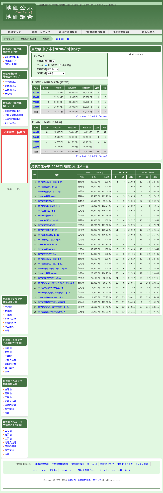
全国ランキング (107, 464)
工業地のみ (10, 89)
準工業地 (9, 326)
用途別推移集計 (122, 32)
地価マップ (14, 32)
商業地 (8, 310)
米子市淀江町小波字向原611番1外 (53, 306)
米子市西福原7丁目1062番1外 (51, 302)
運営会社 (54, 470)
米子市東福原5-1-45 (47, 196)
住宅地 (8, 307)
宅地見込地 (10, 318)
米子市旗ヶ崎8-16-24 (47, 244)
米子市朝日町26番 (46, 201)
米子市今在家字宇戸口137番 (51, 287)
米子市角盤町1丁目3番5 (49, 220)
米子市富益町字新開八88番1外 (52, 311)
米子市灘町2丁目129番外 (49, 278)
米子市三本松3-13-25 (47, 229)
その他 (8, 93)
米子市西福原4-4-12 (47, 215)
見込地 (36, 97)
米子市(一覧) (63, 38)
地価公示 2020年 (28, 38)
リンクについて (40, 470)
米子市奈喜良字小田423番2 (50, 297)
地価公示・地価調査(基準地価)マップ (84, 480)
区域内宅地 (10, 322)
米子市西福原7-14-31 (47, 186)
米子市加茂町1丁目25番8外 (50, 181)
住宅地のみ (10, 81)
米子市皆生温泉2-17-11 (48, 234)
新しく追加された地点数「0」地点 (91, 116)
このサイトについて (106, 470)
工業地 (8, 314)
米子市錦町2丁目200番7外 (50, 239)
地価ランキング (41, 32)
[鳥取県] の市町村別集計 (12, 62)
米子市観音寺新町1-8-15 (49, 205)
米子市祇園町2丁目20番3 (49, 258)
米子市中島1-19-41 (46, 249)
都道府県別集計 (68, 32)
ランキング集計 (142, 464)
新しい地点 (148, 32)
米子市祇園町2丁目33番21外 (51, 263)
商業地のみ (10, 85)
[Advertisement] (50, 16)
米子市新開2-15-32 (46, 225)
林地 (7, 330)
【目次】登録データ (86, 470)
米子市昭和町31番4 (47, 254)
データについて (67, 470)
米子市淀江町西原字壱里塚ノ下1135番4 (56, 282)
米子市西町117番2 (46, 210)
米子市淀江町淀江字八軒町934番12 (54, 292)
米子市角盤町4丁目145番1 (50, 191)
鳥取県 (46, 38)
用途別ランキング (125, 464)
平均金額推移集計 (95, 32)
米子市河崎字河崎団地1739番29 (52, 268)
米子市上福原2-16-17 (47, 273)
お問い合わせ (124, 470)
